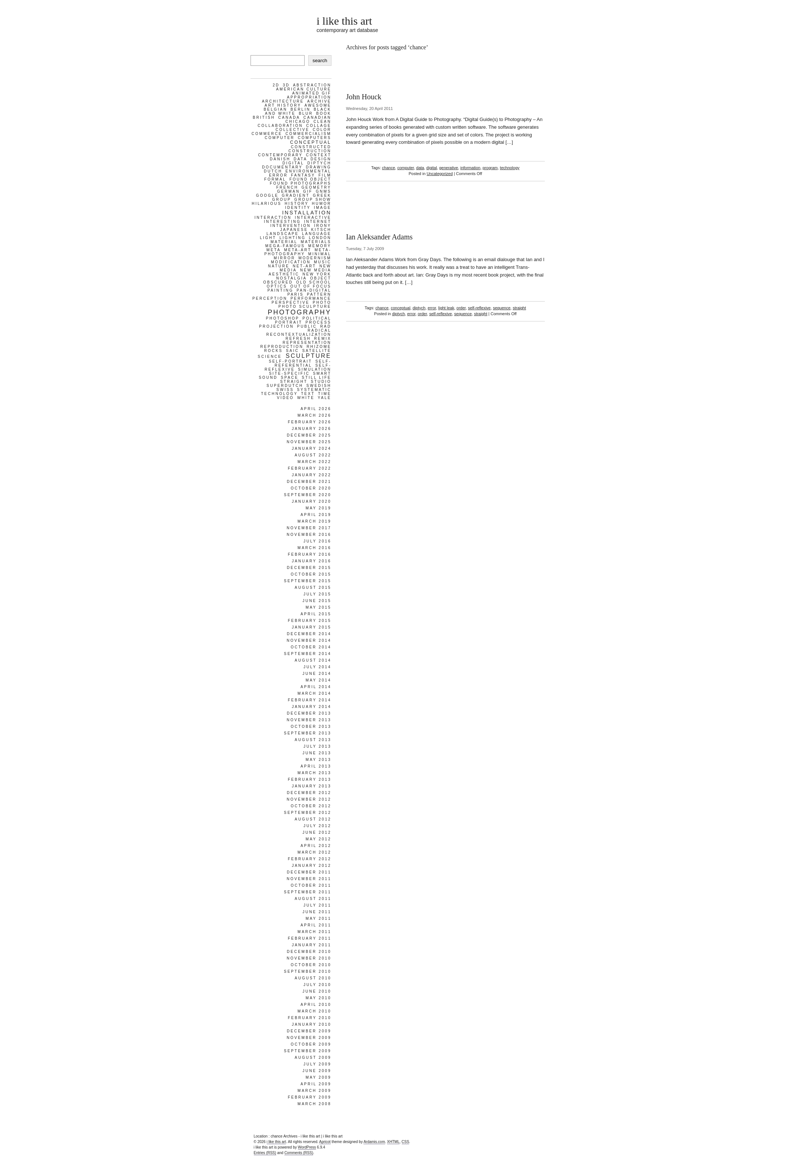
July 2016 (317, 541)
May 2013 (318, 760)
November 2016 (309, 535)
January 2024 (311, 448)
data (420, 167)
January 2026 (311, 429)
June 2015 (316, 601)
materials (316, 242)
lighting (293, 238)
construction (309, 151)
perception (269, 298)
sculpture (308, 356)
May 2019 (318, 508)
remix (322, 339)
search (319, 60)
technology (509, 167)
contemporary (280, 155)
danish (280, 159)
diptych (419, 308)
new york (316, 274)
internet (317, 222)
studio (321, 382)
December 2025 (309, 435)
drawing (318, 167)
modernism (314, 258)
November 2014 (309, 640)
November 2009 (309, 1038)
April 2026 (316, 409)
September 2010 (307, 971)
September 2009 (307, 1051)
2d (276, 85)
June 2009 (316, 1071)
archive (319, 101)
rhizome (318, 347)
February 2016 (309, 554)
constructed (311, 147)
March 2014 (314, 693)
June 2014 (316, 674)
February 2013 (309, 779)
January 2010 (311, 1024)
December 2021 (309, 482)
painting (280, 290)
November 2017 (309, 528)
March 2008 (314, 1104)
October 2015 (311, 574)
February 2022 (309, 468)
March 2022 (314, 462)
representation (307, 343)
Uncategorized (440, 173)
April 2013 (316, 766)
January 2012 (311, 866)
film (325, 175)
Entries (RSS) (265, 1153)
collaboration (280, 126)
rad (325, 326)
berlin (300, 109)
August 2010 (313, 978)
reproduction (281, 347)
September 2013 (307, 733)
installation (306, 213)
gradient (296, 195)
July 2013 (317, 746)
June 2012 (316, 832)
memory (319, 246)
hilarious (266, 204)
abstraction (312, 85)
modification (290, 262)
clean (322, 122)
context (318, 155)
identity (298, 208)
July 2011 (317, 905)
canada (289, 117)
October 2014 (311, 647)
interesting (282, 222)
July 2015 (317, 594)
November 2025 (309, 442)
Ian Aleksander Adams (379, 237)
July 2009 (317, 1064)
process (318, 322)
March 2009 (314, 1091)
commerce (267, 134)
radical (319, 330)
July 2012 (317, 826)
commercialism (308, 134)
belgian (275, 109)
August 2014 (313, 660)
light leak (446, 308)
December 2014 (309, 634)
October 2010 (311, 965)
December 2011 (309, 872)
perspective (290, 302)
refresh (298, 339)
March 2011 (314, 932)
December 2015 (309, 568)
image (322, 208)
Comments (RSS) (298, 1153)
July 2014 (317, 667)
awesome (318, 105)
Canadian (317, 117)
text (308, 394)
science (270, 357)
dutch (273, 171)
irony (322, 226)
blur (306, 113)
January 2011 (311, 945)
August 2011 (313, 899)
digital (431, 167)
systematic (314, 390)
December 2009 (309, 1031)
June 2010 (316, 991)
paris (295, 294)
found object (310, 179)
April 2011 (316, 925)
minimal (319, 254)
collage (318, 126)
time (324, 394)
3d (286, 85)
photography (299, 312)
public (307, 326)
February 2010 (309, 1018)
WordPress (307, 1147)
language (316, 234)
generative (448, 167)
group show (312, 199)
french (287, 187)
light (268, 238)
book (323, 113)
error (432, 308)
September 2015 (307, 581)
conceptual (400, 308)
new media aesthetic (300, 272)
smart (322, 373)
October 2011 (311, 885)
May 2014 (318, 680)
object (320, 278)
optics (277, 286)
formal (275, 179)
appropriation (309, 97)
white (306, 398)
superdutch (285, 386)
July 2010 (317, 985)
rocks (273, 351)
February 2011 (309, 938)
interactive (313, 218)
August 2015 (313, 587)
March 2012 (314, 852)
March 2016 (314, 548)
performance (311, 298)
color (322, 130)
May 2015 (318, 607)
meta (273, 250)
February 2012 (309, 859)
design (320, 159)
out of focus (310, 286)
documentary (282, 167)
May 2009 (318, 1077)
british (264, 117)
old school (313, 282)
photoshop (282, 318)
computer (405, 167)
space (289, 377)
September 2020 (307, 495)
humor (321, 204)
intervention (290, 226)
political (316, 318)
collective (292, 130)
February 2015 (309, 621)
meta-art (297, 250)
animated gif (311, 93)
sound (268, 377)
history (297, 204)
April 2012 (316, 846)
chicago (297, 122)
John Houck (363, 97)
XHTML (393, 1142)
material (284, 242)
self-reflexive (479, 308)
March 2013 (314, 773)
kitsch (321, 230)
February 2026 (309, 422)
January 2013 (311, 786)
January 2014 (311, 707)
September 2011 (307, 892)
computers (314, 138)
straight (519, 308)
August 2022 (313, 455)
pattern (319, 294)
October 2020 (311, 488)
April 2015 (316, 614)
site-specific (289, 373)
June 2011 (316, 912)
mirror (284, 258)
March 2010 (314, 1011)
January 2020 (311, 501)
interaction (273, 218)
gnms (323, 191)
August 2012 (313, 819)
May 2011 (318, 918)
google (267, 195)
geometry (316, 187)
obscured (278, 282)
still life (316, 377)
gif (308, 191)
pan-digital (314, 290)
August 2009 (313, 1058)
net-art (304, 266)
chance (388, 167)
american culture (303, 89)
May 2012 (318, 839)
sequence (502, 308)
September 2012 (307, 813)
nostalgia (291, 278)
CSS (405, 1142)
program (490, 167)
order (461, 308)
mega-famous (285, 246)
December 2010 (309, 952)
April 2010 (316, 1005)
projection (276, 326)
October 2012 (311, 806)
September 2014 (307, 654)
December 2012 (309, 793)
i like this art (344, 21)
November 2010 (309, 958)
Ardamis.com (374, 1142)
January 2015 (311, 627)
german (288, 191)
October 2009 (311, 1044)
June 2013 (316, 753)
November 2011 (309, 879)
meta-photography (297, 252)
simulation (314, 369)
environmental (308, 171)
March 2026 (314, 415)
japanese (294, 230)
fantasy (303, 175)
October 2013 (311, 727)
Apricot (325, 1142)
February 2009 (309, 1097)
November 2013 (309, 720)
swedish (318, 386)
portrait (288, 322)
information (470, 167)
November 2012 (309, 799)
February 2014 (309, 700)
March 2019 (314, 521)
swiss (285, 390)
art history (283, 105)
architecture (283, 101)
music (322, 262)
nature (279, 266)
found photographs (300, 183)
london (320, 238)
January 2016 (311, 561)
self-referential (302, 363)
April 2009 (316, 1084)
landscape (283, 234)
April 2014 (316, 687)
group (281, 199)
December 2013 (309, 713)
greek (322, 195)
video (285, 398)
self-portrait (290, 361)
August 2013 (313, 740)
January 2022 (311, 475)
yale (324, 398)
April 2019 (316, 515)
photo (322, 302)
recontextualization (298, 334)
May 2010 (318, 998)
